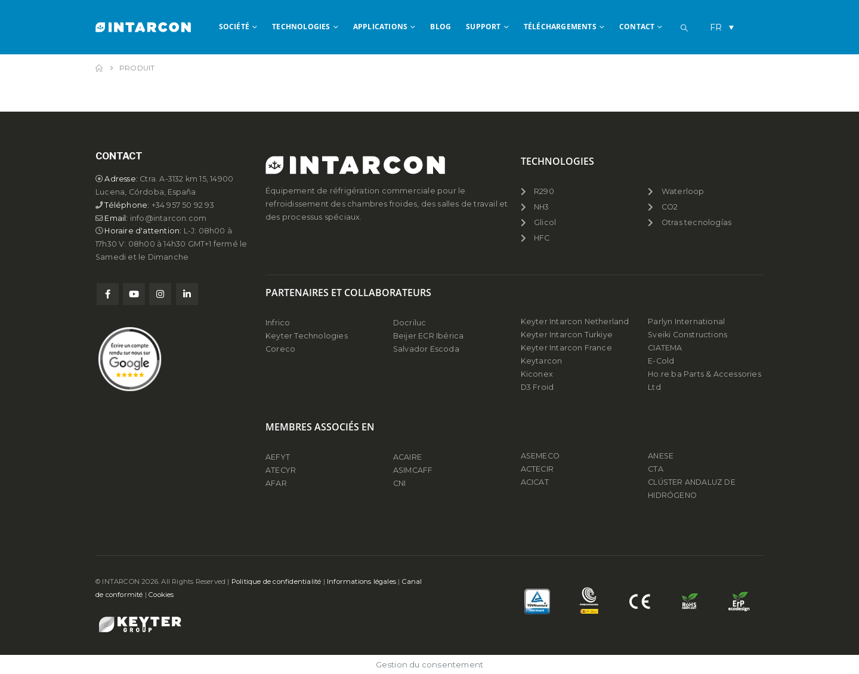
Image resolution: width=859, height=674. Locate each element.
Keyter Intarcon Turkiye (567, 334)
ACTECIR (537, 468)
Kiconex (537, 374)
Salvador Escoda (426, 348)
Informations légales (361, 581)
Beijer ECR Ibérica (428, 335)
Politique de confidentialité (276, 581)
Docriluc (410, 322)
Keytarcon (542, 360)
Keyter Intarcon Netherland (575, 321)
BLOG (440, 26)
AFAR (277, 483)
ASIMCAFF (413, 470)
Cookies (161, 594)
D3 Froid (537, 387)
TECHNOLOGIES (301, 26)
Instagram (160, 295)
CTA (655, 468)
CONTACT (636, 26)
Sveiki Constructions (687, 334)
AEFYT (277, 457)
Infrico (277, 322)
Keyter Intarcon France (566, 347)
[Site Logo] (143, 27)
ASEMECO (540, 455)
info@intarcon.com (169, 218)
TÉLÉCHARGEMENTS (560, 26)
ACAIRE (407, 457)
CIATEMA (665, 347)
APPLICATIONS (380, 26)
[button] (684, 28)
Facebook (108, 295)
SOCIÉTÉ (234, 26)
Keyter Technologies (306, 335)
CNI (399, 483)
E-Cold (661, 360)
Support (483, 26)
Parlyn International (686, 321)
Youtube (134, 295)
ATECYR (280, 470)
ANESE (660, 455)
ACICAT (535, 482)
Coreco (280, 348)
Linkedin (187, 295)
